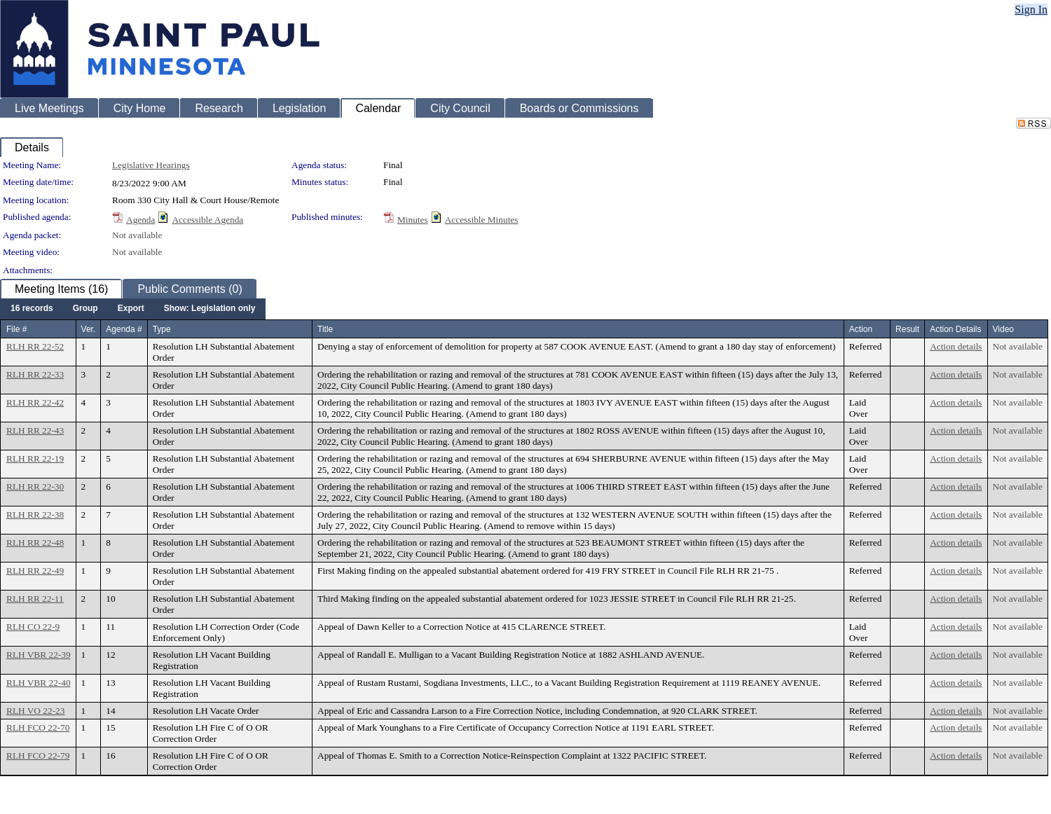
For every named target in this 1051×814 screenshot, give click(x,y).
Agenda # (124, 329)
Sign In (1031, 9)
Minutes (412, 219)
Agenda (140, 219)
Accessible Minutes (481, 219)
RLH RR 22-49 (35, 570)
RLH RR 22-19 (35, 458)
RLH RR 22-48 (35, 542)
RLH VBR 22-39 (38, 654)
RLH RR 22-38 (35, 514)
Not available (137, 235)
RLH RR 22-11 (35, 598)
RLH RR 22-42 (35, 402)
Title (325, 329)
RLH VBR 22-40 (38, 682)
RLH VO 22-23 (35, 710)
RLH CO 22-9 (33, 626)
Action (860, 329)
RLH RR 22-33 (35, 374)
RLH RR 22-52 (35, 346)
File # (16, 329)
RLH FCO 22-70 (37, 727)
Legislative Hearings (151, 165)
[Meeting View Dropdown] (210, 309)
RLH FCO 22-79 (37, 755)
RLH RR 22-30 (35, 486)
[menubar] (133, 308)
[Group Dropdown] (85, 309)
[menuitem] (32, 309)
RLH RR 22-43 (35, 430)
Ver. (88, 329)
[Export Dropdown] (131, 309)
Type (162, 329)
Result (907, 329)
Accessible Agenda (207, 219)
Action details (956, 346)
